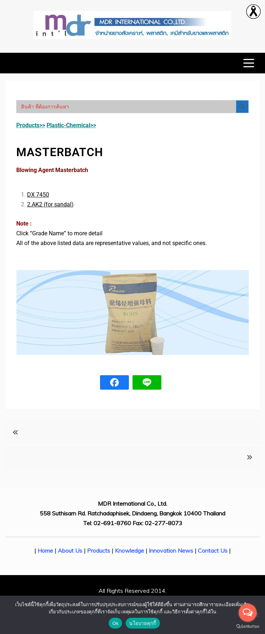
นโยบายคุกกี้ (142, 623)
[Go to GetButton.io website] (247, 626)
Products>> (30, 125)
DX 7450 (38, 194)
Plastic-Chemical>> (71, 125)
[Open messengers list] (248, 613)
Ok (115, 623)
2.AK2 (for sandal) (50, 204)
